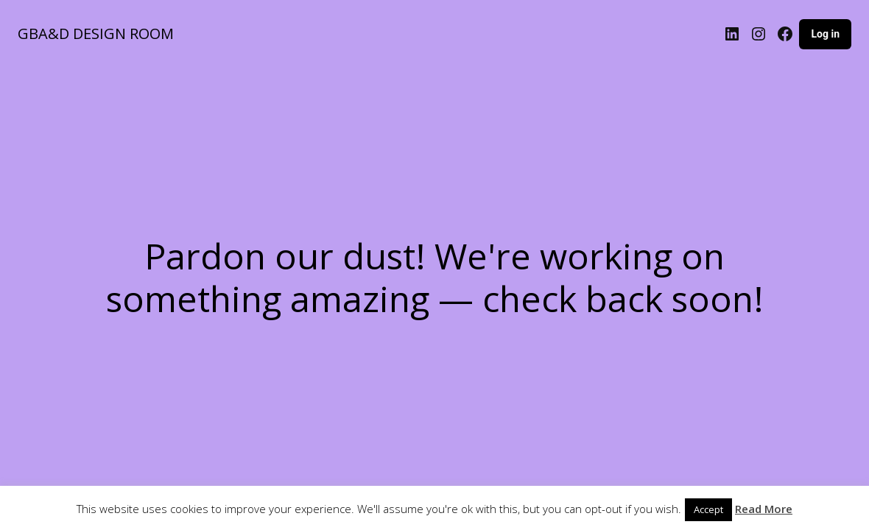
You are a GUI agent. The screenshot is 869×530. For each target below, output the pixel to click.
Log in (825, 34)
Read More (763, 508)
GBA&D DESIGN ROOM (96, 33)
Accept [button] (708, 509)
